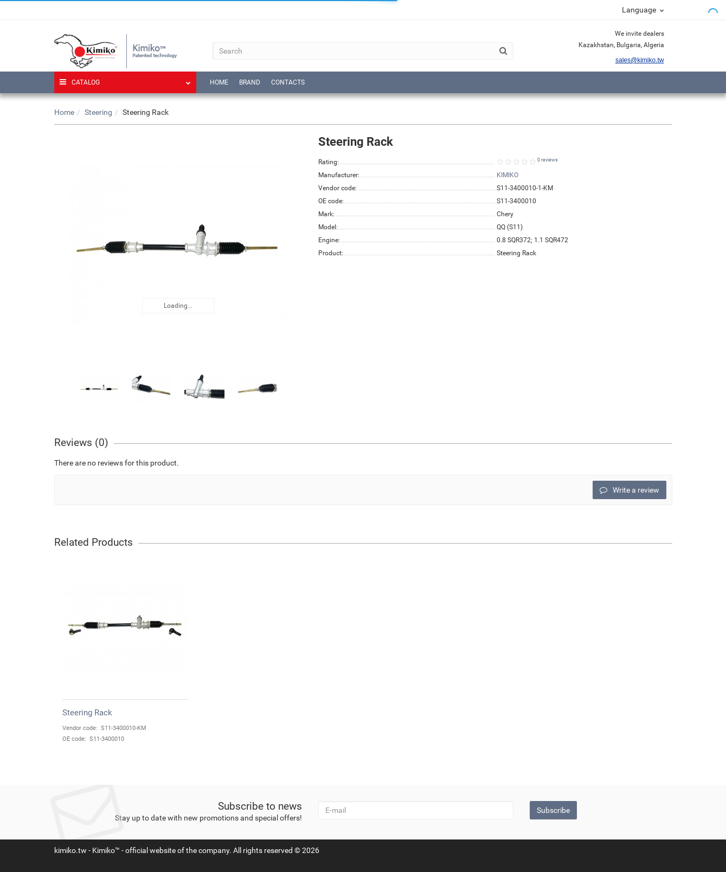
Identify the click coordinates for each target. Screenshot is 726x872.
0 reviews (547, 160)
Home (219, 82)
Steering (98, 112)
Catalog (125, 79)
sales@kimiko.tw (639, 60)
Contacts (288, 82)
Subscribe (553, 810)
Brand (249, 82)
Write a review (629, 490)
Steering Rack (87, 713)
